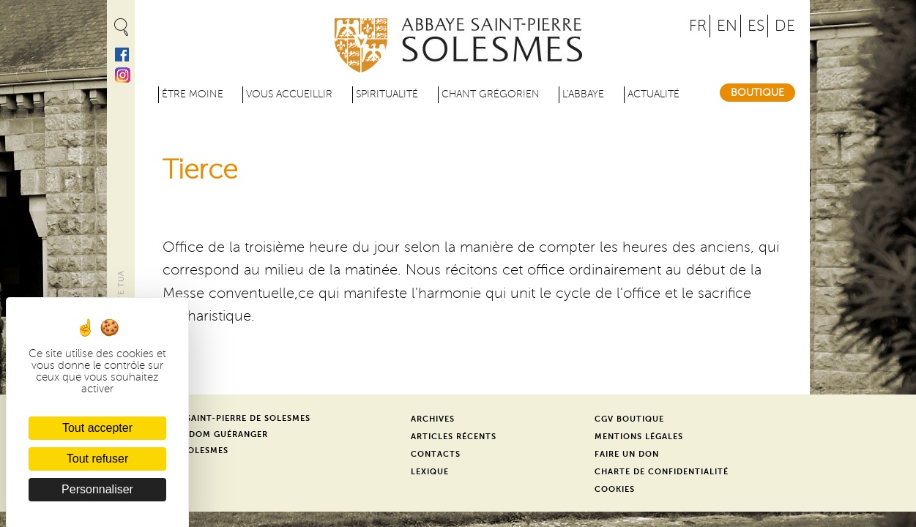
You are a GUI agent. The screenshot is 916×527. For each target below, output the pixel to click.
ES (756, 26)
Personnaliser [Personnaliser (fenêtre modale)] (97, 489)
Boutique (757, 92)
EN (727, 26)
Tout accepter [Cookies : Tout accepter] (97, 428)
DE (785, 26)
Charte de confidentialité (662, 471)
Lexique (430, 471)
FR (698, 26)
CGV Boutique (629, 419)
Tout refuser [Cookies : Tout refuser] (97, 458)
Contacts (436, 454)
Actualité (653, 94)
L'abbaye (583, 94)
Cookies (615, 489)
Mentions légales (639, 436)
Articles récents (453, 436)
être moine (192, 94)
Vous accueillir (289, 94)
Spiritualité (387, 94)
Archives (433, 419)
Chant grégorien (491, 94)
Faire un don (627, 454)
